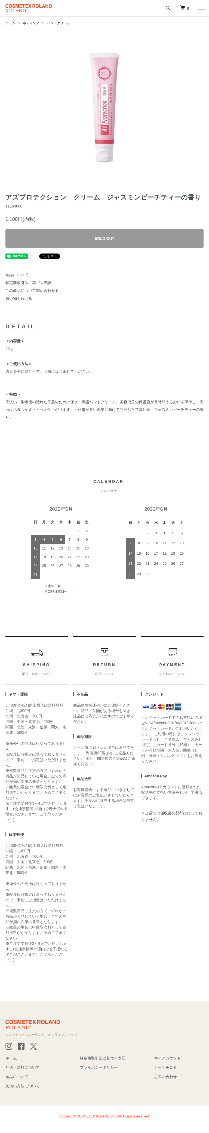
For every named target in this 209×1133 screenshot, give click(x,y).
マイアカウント (167, 1058)
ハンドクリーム (58, 23)
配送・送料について (22, 1067)
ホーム (10, 23)
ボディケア (31, 23)
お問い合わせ (165, 1076)
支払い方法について (22, 1086)
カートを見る (165, 1067)
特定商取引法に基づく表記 (28, 282)
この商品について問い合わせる (32, 290)
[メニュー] (201, 8)
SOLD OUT (104, 238)
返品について (16, 275)
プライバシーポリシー (99, 1067)
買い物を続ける (18, 298)
